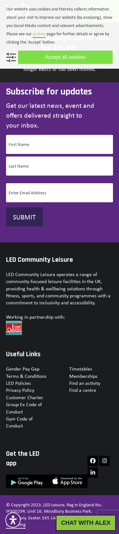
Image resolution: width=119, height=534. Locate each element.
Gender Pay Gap (22, 368)
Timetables (80, 368)
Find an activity (84, 383)
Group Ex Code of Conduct (24, 408)
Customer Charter (24, 397)
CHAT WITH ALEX (85, 522)
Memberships (83, 376)
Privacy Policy (20, 390)
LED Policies (18, 383)
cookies (39, 34)
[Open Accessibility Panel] (13, 520)
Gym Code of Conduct (19, 422)
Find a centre (82, 390)
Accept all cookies (65, 57)
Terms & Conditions (26, 376)
